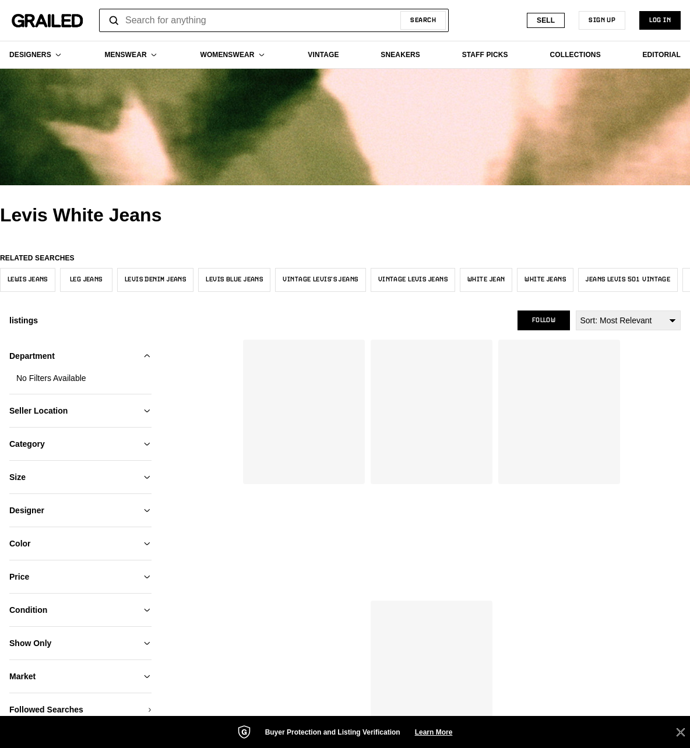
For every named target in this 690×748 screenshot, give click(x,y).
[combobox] (274, 20)
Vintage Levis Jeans (413, 280)
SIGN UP (602, 20)
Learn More (434, 732)
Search (423, 20)
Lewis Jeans (28, 280)
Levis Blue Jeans (234, 280)
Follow (543, 320)
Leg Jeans (86, 280)
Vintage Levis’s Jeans (320, 280)
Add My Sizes (80, 400)
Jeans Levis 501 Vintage (628, 280)
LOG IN (660, 20)
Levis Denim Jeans (155, 280)
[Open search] (114, 20)
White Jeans (545, 280)
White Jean (486, 280)
